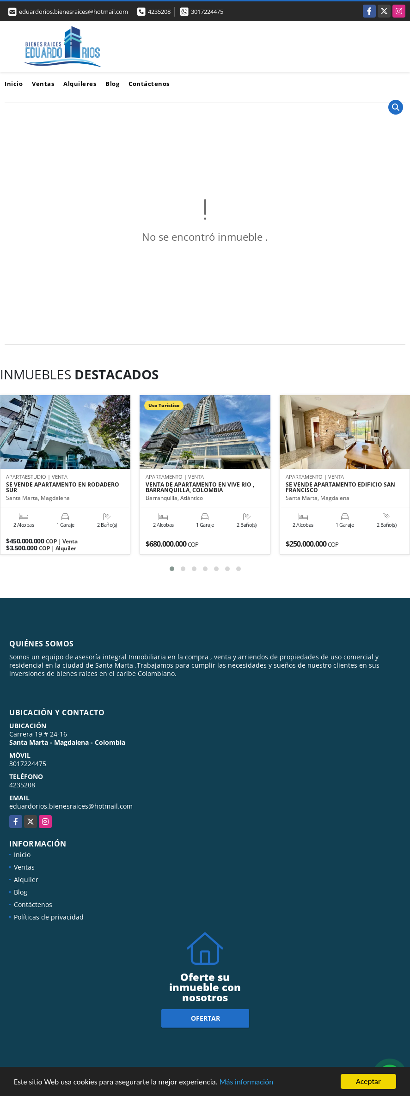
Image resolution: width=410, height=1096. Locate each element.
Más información (246, 1082)
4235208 (159, 11)
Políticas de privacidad (49, 917)
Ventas (43, 83)
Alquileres (79, 83)
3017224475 (207, 11)
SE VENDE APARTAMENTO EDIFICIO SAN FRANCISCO (340, 487)
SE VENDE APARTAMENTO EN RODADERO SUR (62, 487)
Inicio (14, 83)
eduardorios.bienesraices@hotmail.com (71, 806)
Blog (112, 83)
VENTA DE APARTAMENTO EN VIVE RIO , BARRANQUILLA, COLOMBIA (200, 487)
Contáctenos (149, 83)
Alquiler (26, 879)
